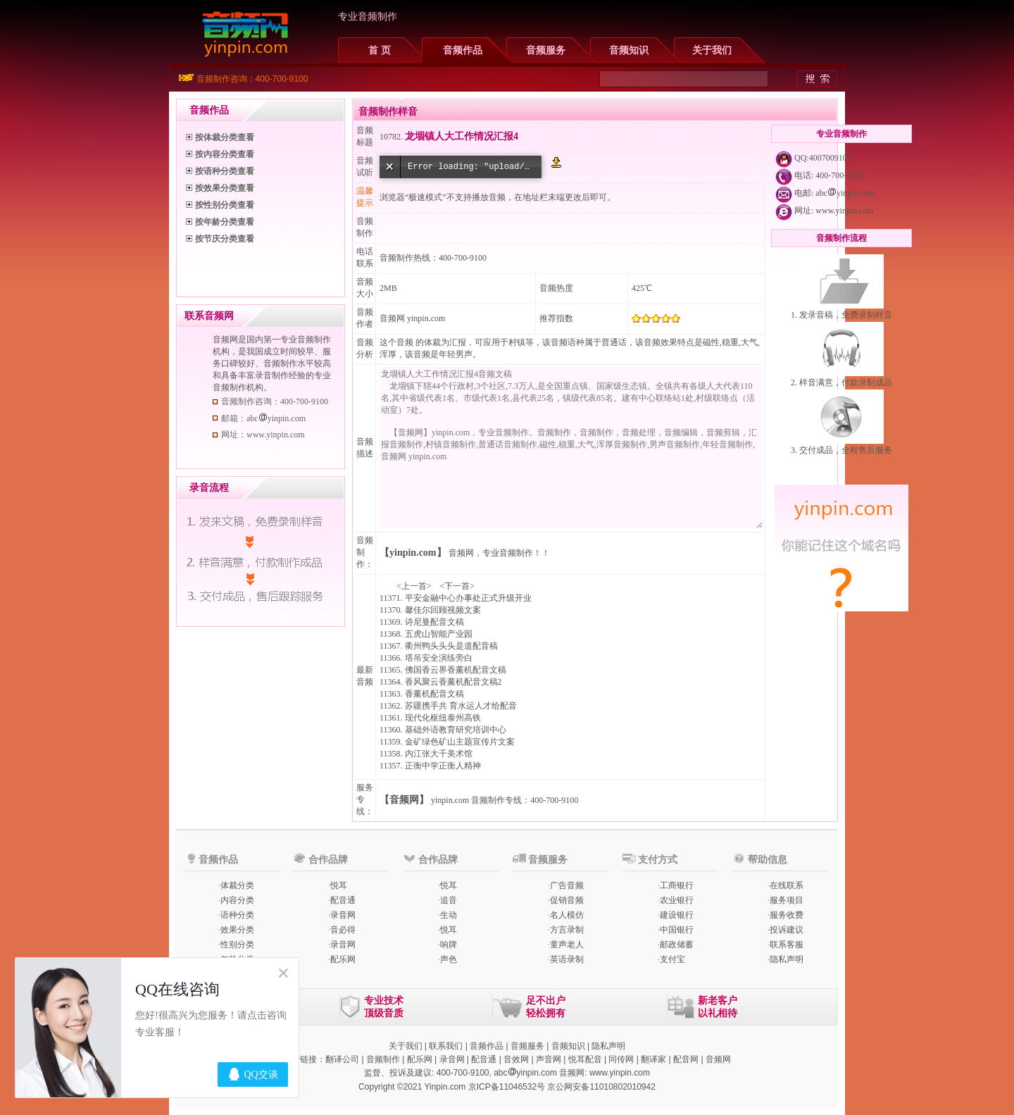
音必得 (343, 930)
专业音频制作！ (512, 553)
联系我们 (446, 1046)
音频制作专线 (496, 800)
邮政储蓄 (677, 944)
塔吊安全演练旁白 (438, 658)
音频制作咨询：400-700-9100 (252, 79)
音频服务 (545, 50)
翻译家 (653, 1059)
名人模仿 (567, 915)
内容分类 (237, 900)
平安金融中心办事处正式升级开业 (468, 598)
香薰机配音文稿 (434, 694)
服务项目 (786, 900)
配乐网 (343, 959)
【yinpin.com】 (413, 552)
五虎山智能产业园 (438, 634)
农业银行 (677, 900)
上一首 (414, 586)
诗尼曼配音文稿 (434, 622)
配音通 (343, 900)
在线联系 (786, 885)
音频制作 (383, 1059)
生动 (448, 915)
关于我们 (712, 50)
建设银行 (677, 915)
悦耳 (338, 885)
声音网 (548, 1059)
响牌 (448, 944)
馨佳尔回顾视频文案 (443, 610)
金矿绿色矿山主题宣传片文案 (460, 742)
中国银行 (677, 930)
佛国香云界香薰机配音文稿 (455, 670)
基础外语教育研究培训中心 (455, 730)
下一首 (457, 586)
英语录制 (567, 959)
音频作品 (462, 50)
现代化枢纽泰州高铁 (443, 718)
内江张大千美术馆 (438, 754)
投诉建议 (786, 930)
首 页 (379, 50)
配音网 (686, 1059)
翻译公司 (342, 1059)
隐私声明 (786, 959)
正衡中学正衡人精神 (443, 766)
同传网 (621, 1059)
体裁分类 (237, 885)
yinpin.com (450, 800)
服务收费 (786, 915)
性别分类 (237, 944)
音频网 (392, 318)
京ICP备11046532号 (506, 1087)
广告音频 (567, 885)
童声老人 (567, 944)
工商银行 (677, 885)
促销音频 (567, 900)
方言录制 (567, 930)
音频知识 (629, 50)
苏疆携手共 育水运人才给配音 (461, 706)
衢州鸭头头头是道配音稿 (451, 646)
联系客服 (786, 944)
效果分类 (237, 930)
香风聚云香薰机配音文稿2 (453, 682)
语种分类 (237, 915)
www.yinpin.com (844, 211)
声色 (448, 959)
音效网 (516, 1059)
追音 (448, 900)
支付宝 (672, 959)
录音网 (343, 915)
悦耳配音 (585, 1059)
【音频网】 (404, 800)
